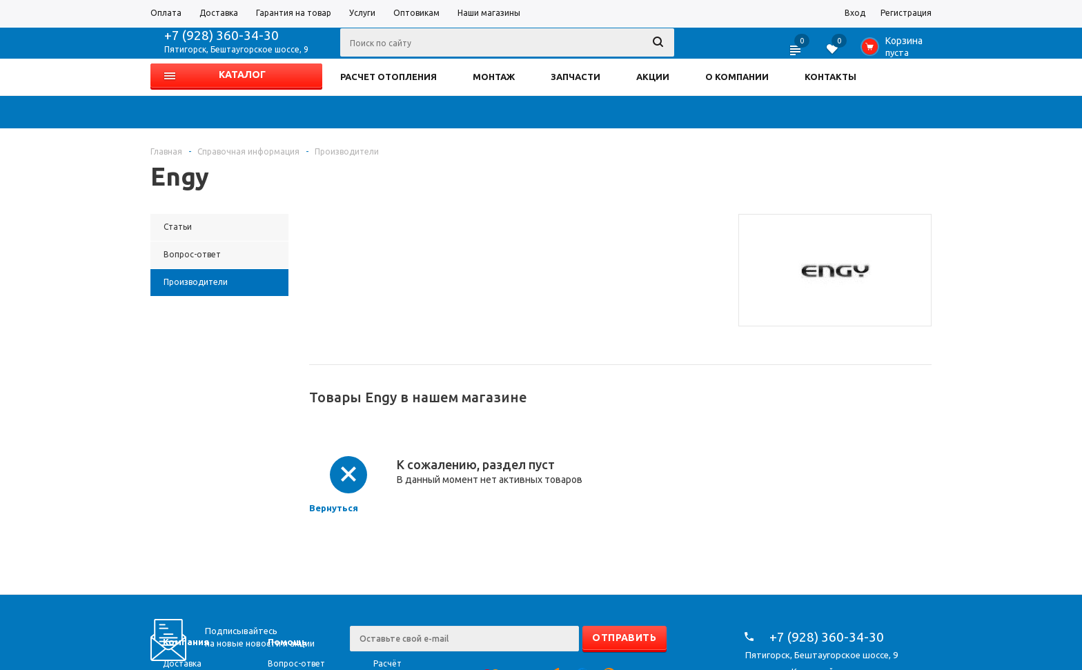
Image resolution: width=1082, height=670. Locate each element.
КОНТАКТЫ (830, 76)
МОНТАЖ (494, 76)
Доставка (182, 663)
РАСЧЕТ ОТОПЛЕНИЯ (388, 76)
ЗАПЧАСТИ (575, 76)
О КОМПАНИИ (737, 76)
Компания (186, 642)
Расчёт (387, 663)
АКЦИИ (652, 76)
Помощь (287, 642)
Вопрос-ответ (296, 663)
